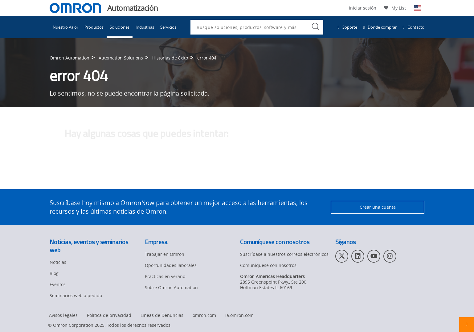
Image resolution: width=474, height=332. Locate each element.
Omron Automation (69, 58)
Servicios (168, 27)
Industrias (145, 27)
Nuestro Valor (65, 27)
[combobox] (256, 27)
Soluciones (119, 27)
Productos (94, 27)
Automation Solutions (121, 58)
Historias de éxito (170, 58)
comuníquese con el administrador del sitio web (220, 175)
